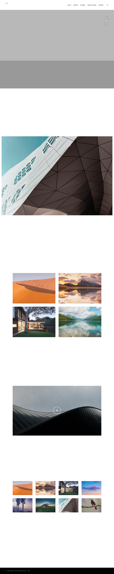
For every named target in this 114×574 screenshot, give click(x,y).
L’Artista (75, 5)
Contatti (101, 5)
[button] (57, 410)
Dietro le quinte (92, 5)
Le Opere (82, 5)
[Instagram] (28, 571)
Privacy (25, 570)
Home (69, 5)
